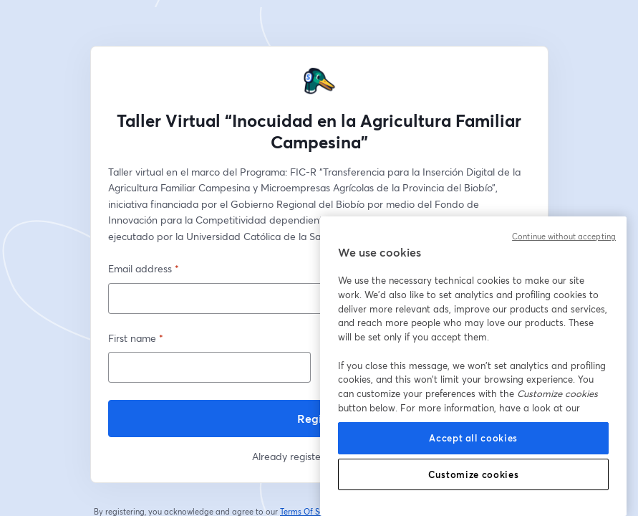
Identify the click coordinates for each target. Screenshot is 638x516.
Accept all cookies (473, 437)
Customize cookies (473, 474)
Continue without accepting (564, 236)
